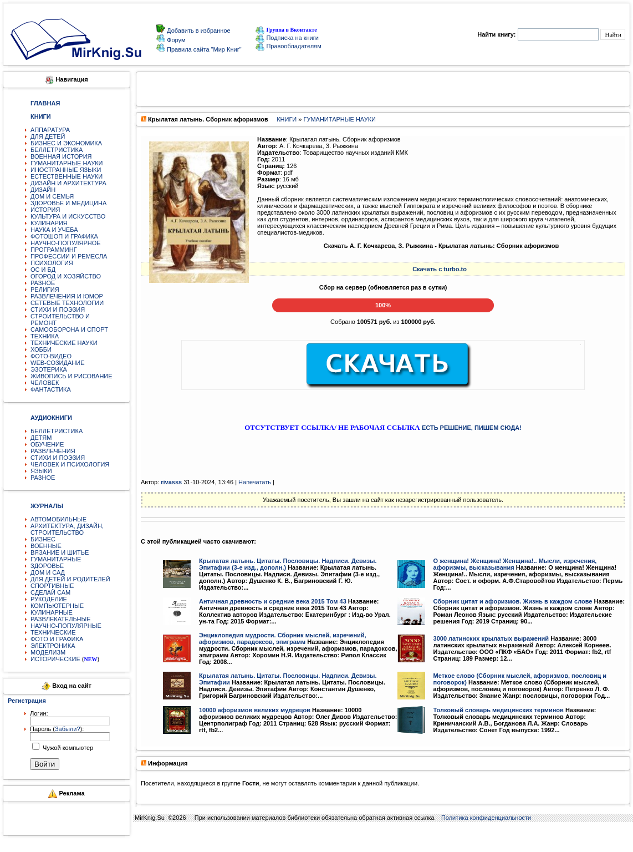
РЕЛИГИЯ (44, 289)
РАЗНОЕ (42, 283)
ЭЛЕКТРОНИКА (52, 645)
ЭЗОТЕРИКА (48, 369)
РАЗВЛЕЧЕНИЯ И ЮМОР (66, 296)
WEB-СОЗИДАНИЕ (57, 362)
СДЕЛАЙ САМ (50, 592)
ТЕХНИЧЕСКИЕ (53, 632)
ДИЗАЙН (42, 189)
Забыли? (67, 729)
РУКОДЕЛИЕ (48, 599)
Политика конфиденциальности (486, 817)
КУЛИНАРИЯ (49, 223)
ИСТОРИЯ (45, 209)
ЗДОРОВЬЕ (47, 565)
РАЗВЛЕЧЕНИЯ (52, 451)
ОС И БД (42, 269)
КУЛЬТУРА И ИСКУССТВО (67, 216)
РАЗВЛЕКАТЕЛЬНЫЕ (60, 619)
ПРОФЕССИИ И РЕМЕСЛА (68, 256)
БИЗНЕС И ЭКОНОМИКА (66, 143)
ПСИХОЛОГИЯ (51, 263)
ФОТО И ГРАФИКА (56, 639)
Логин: (39, 713)
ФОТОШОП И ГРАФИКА (64, 236)
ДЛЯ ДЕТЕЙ (47, 136)
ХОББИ (41, 349)
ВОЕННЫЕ (46, 545)
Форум (175, 40)
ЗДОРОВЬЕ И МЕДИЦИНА (68, 203)
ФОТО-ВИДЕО (51, 356)
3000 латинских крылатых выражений (491, 638)
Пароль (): (57, 729)
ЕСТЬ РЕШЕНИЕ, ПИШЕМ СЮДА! (472, 427)
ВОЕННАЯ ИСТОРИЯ (61, 156)
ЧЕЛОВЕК (44, 382)
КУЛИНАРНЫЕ (51, 612)
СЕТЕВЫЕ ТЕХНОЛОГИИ (67, 303)
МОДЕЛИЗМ (47, 652)
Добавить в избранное (198, 30)
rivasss (171, 482)
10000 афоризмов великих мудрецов (254, 710)
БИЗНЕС (42, 539)
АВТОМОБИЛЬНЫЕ (58, 519)
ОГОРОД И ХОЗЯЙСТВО (65, 276)
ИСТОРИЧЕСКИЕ (55, 659)
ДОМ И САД (47, 572)
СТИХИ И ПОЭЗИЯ (57, 309)
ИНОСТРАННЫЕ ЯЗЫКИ (65, 169)
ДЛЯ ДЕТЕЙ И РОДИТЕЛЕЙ (70, 579)
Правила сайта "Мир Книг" (203, 49)
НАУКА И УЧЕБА (54, 229)
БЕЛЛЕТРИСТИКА (56, 149)
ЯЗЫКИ (41, 471)
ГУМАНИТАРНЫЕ (55, 559)
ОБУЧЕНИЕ (47, 444)
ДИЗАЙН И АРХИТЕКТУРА (68, 183)
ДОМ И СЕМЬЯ (52, 196)
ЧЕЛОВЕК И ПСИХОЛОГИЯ (69, 464)
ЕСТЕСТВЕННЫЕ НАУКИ (66, 176)
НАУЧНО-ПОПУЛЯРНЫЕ (65, 625)
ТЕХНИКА (44, 336)
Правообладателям (288, 46)
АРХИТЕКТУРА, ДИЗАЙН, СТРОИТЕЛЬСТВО (67, 529)
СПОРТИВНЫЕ (52, 585)
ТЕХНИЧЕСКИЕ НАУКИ (64, 342)
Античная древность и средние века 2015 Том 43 (272, 601)
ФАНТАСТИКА (50, 389)
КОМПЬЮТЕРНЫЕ (57, 605)
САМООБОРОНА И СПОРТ (69, 329)
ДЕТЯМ (41, 437)
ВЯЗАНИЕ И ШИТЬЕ (59, 552)
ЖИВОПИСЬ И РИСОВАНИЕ (71, 376)
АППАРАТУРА (50, 129)
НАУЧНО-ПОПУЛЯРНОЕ (65, 243)
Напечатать (254, 482)
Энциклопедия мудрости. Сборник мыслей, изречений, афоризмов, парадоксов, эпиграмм (282, 638)
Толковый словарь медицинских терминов (498, 710)
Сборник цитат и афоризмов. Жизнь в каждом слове (513, 601)
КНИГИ (287, 119)
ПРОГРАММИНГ (53, 249)
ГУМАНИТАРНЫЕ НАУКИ (66, 163)
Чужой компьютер (67, 747)
